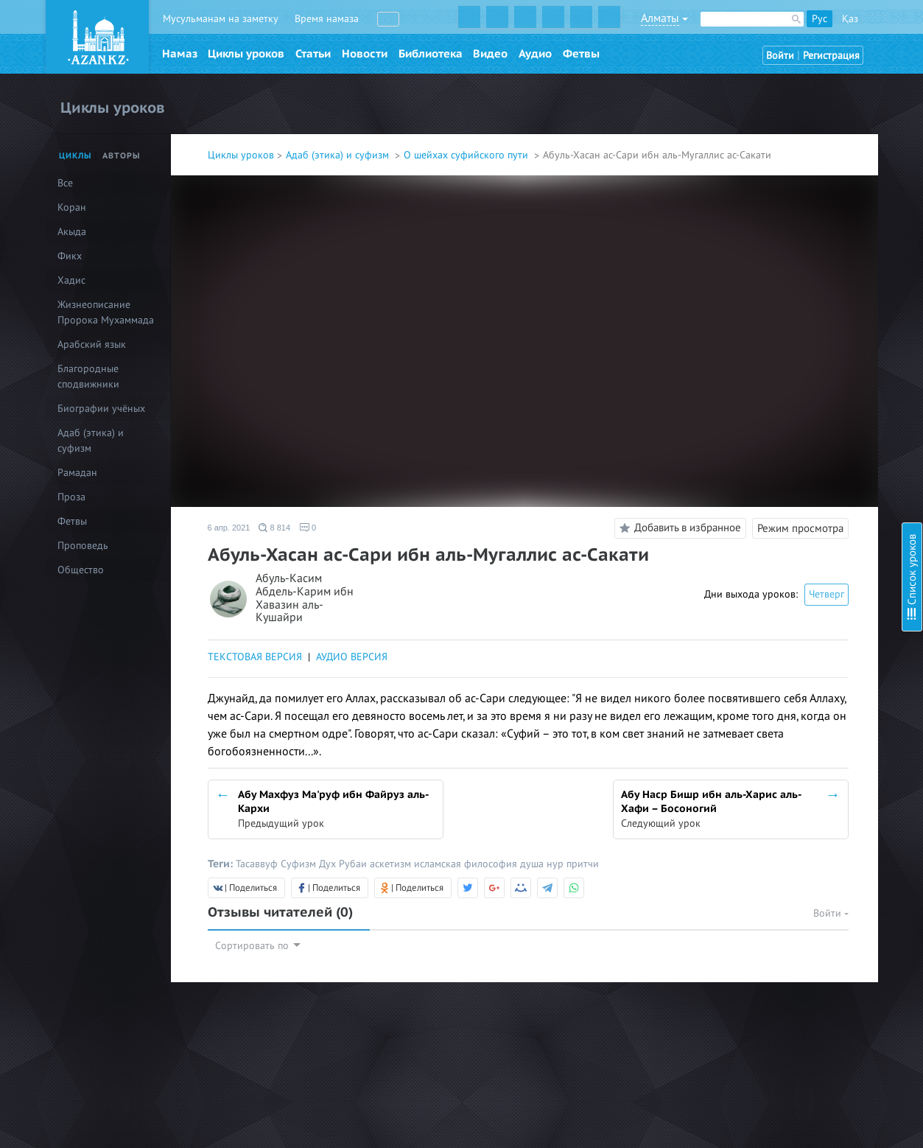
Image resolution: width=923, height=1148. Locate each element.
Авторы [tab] (121, 156)
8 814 (274, 527)
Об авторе (749, 74)
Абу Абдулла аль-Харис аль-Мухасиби (812, 290)
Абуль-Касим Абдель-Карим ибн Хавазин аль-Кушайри (305, 598)
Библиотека (431, 53)
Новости (364, 53)
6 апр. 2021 (229, 527)
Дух (329, 864)
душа (533, 864)
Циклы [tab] (75, 156)
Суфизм (300, 864)
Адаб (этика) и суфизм (339, 155)
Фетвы (581, 53)
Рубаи (354, 864)
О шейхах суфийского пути (467, 155)
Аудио (535, 53)
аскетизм (392, 864)
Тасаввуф (258, 864)
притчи (582, 864)
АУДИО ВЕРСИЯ (351, 657)
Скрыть (895, 29)
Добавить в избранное (678, 528)
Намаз (179, 53)
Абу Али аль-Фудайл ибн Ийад (795, 149)
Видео (490, 53)
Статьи (313, 53)
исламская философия (467, 864)
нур (556, 864)
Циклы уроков (246, 53)
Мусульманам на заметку (220, 19)
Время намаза (327, 19)
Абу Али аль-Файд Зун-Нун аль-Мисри (813, 129)
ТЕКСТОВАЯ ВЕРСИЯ (255, 657)
